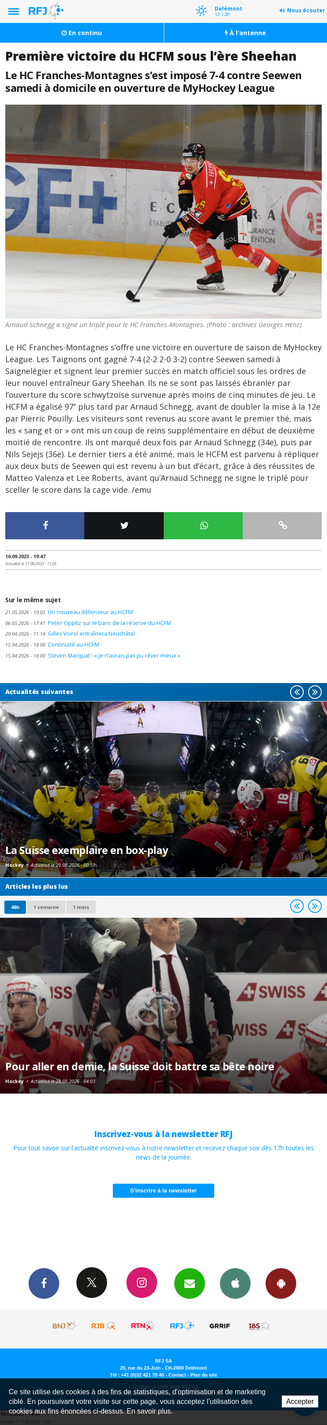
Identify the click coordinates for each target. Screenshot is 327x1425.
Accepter (300, 1401)
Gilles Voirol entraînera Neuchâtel (70, 633)
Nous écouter (306, 10)
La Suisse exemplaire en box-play (86, 850)
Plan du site (203, 1375)
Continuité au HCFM (52, 644)
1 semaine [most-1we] (46, 907)
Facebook (44, 1283)
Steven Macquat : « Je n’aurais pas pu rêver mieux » (92, 655)
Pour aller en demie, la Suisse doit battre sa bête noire (139, 1066)
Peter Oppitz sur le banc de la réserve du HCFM (88, 623)
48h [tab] (15, 907)
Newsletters (189, 1283)
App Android (281, 1283)
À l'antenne (245, 33)
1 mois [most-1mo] (81, 907)
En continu (81, 33)
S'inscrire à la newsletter (163, 1190)
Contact (177, 1375)
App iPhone (235, 1283)
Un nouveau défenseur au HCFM (69, 612)
